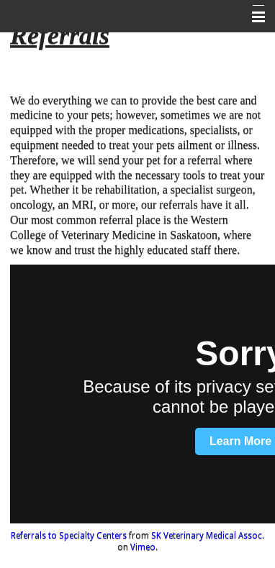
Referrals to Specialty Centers (69, 536)
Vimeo (142, 547)
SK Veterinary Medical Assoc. (207, 536)
